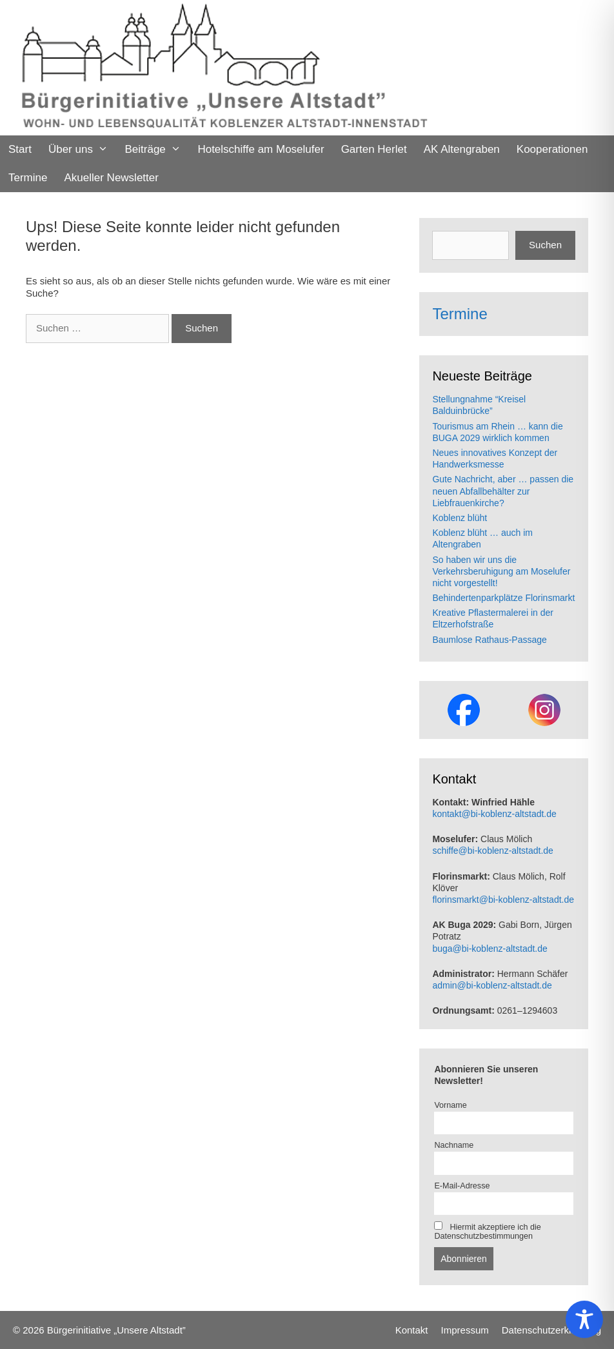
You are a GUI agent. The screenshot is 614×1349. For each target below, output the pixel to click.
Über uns (82, 149)
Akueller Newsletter (111, 178)
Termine (27, 178)
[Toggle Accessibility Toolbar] (584, 1319)
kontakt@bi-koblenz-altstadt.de (494, 814)
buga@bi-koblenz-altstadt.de (489, 948)
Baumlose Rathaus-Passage (489, 640)
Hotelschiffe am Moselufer (260, 149)
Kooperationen (552, 149)
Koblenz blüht (459, 518)
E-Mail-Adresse (462, 1185)
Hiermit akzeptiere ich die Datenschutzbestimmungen (487, 1231)
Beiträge (156, 149)
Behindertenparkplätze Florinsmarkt (503, 598)
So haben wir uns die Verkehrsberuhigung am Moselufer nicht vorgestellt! (501, 571)
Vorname (450, 1105)
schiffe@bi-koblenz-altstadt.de (492, 850)
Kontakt (411, 1329)
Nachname (453, 1145)
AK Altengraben (462, 149)
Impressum (465, 1329)
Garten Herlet (374, 149)
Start (20, 149)
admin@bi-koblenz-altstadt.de (491, 985)
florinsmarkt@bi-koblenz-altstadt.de (503, 899)
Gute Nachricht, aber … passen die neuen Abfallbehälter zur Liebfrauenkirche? (502, 490)
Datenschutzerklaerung (551, 1329)
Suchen (545, 244)
